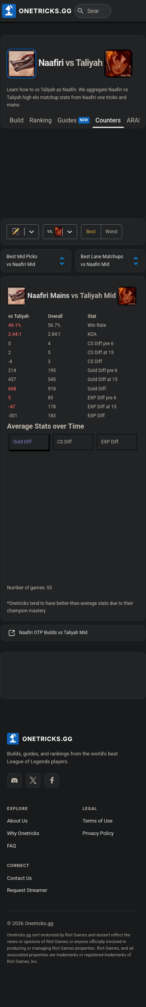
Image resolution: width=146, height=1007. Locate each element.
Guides (74, 120)
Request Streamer (27, 890)
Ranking (40, 120)
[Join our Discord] (14, 780)
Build (17, 120)
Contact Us (19, 878)
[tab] (16, 121)
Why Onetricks (23, 833)
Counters (108, 120)
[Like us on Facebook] (51, 780)
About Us (17, 821)
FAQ (11, 846)
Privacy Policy (98, 833)
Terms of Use (98, 821)
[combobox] (47, 231)
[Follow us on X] (33, 780)
